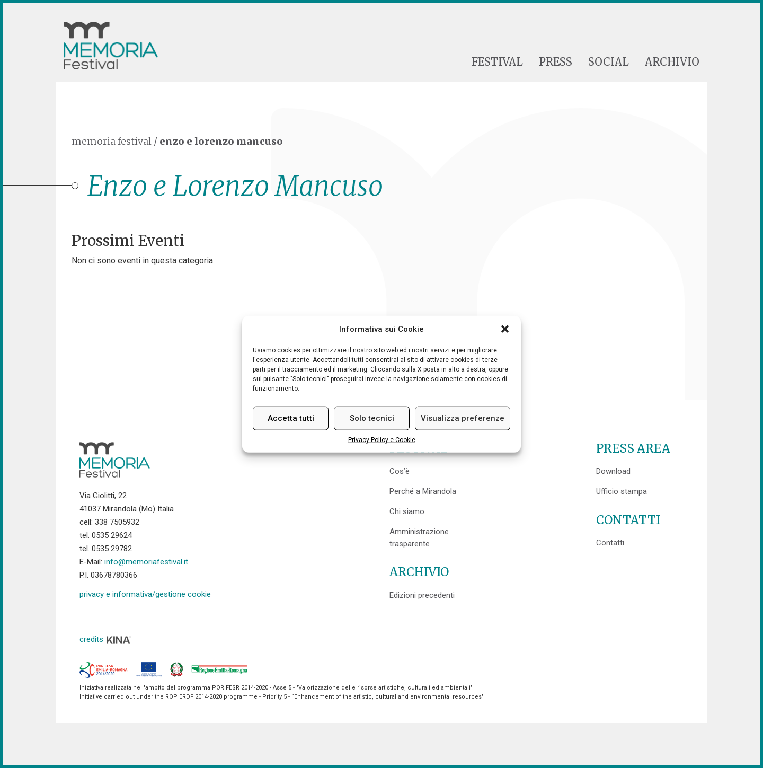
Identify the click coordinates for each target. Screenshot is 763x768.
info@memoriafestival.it (146, 562)
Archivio (672, 62)
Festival (497, 62)
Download (613, 471)
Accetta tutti (291, 418)
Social (608, 62)
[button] (505, 329)
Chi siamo (406, 511)
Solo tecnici (372, 418)
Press (555, 62)
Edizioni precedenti (422, 595)
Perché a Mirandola (422, 491)
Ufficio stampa (621, 491)
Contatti (610, 543)
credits (105, 639)
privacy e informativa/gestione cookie (145, 594)
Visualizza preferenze (462, 418)
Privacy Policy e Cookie (381, 440)
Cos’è (399, 471)
